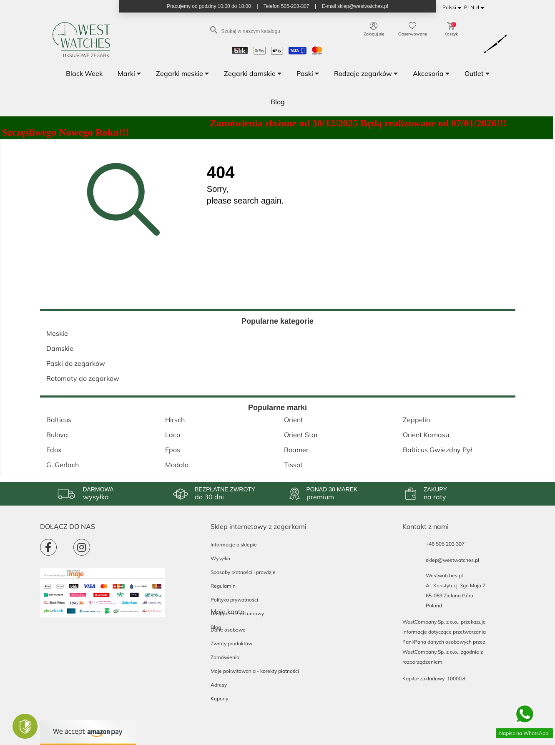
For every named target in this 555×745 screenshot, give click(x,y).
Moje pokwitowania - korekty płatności (255, 671)
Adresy (219, 685)
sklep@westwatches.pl (452, 560)
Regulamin (223, 586)
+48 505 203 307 (445, 544)
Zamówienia (225, 657)
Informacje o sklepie (234, 544)
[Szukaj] (277, 30)
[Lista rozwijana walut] (475, 8)
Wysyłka (220, 558)
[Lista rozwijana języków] (453, 7)
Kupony (219, 698)
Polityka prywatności (234, 600)
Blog (216, 627)
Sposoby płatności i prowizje (243, 572)
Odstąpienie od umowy (237, 613)
